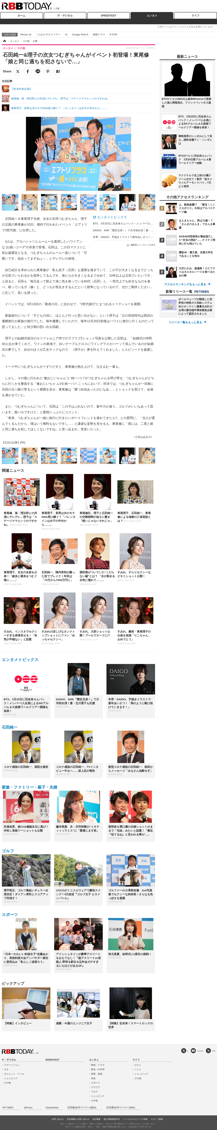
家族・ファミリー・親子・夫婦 (29, 787)
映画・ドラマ (97, 1065)
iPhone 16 (25, 34)
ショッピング (10, 1078)
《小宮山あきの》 (143, 436)
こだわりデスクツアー (48, 34)
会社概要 (96, 1119)
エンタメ (152, 15)
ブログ (94, 1091)
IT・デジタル (65, 15)
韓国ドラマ (99, 34)
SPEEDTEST (108, 15)
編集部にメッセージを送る (143, 245)
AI (66, 34)
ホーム (21, 15)
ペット (137, 1069)
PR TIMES (7, 1107)
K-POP (113, 34)
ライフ (195, 15)
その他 (7, 1082)
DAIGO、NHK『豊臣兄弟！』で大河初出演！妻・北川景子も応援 (131, 230)
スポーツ (10, 914)
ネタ (6, 1069)
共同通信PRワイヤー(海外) (120, 1107)
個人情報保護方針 (112, 1119)
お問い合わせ (57, 1119)
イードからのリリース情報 (135, 1119)
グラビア (95, 1087)
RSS (213, 1051)
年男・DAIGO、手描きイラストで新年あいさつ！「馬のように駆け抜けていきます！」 (144, 237)
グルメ (137, 1065)
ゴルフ (8, 851)
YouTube (200, 1051)
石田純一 (9, 727)
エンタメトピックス (112, 217)
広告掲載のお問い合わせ (78, 1119)
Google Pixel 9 (80, 34)
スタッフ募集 (157, 1119)
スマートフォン (12, 1065)
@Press (28, 1107)
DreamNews (52, 1107)
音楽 (93, 1078)
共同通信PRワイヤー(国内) (81, 1107)
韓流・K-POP (98, 1069)
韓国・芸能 (96, 1074)
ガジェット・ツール (14, 1074)
